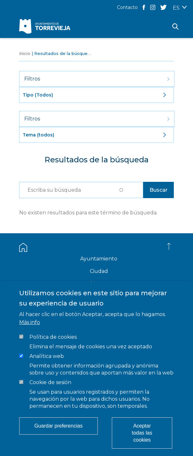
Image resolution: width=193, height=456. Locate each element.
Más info (29, 322)
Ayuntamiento (98, 259)
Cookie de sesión (50, 382)
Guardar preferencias (58, 426)
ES (176, 8)
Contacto (127, 7)
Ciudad (99, 271)
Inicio (24, 53)
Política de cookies (53, 337)
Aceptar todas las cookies (142, 433)
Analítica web (46, 356)
